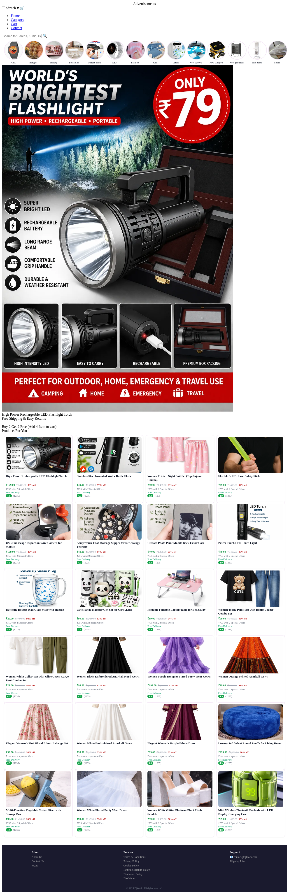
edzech (11, 8)
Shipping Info (237, 861)
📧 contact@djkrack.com (243, 857)
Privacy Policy (131, 861)
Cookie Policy (131, 865)
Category (17, 20)
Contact (16, 28)
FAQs (35, 865)
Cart (14, 24)
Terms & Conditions (135, 857)
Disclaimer (129, 878)
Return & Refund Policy (137, 869)
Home (15, 16)
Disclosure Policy (133, 874)
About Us (37, 857)
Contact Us (38, 861)
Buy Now (9, 422)
